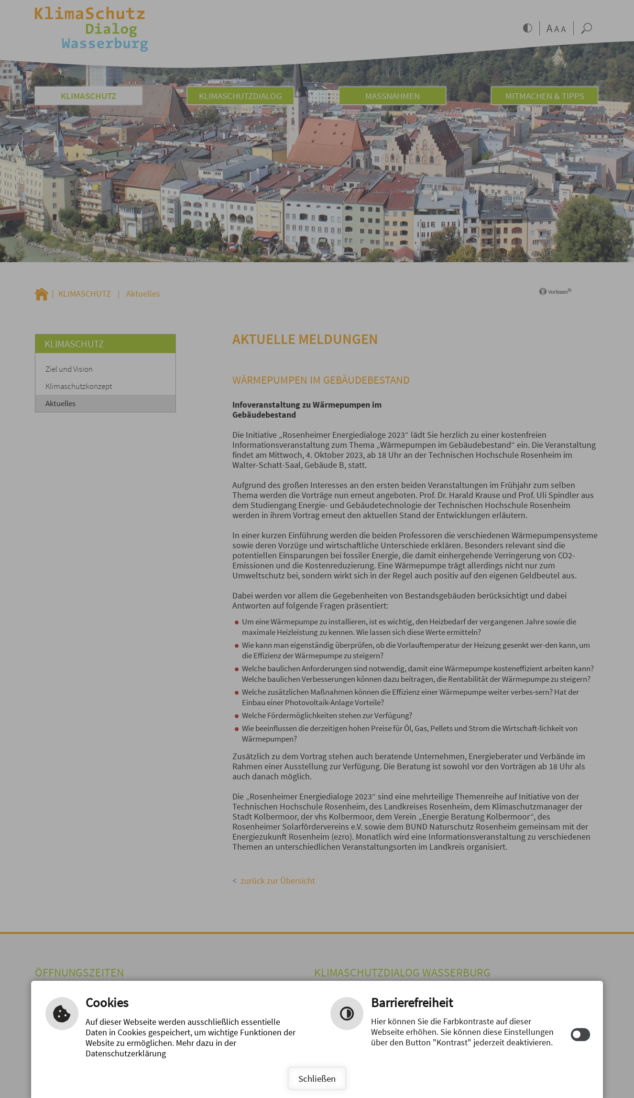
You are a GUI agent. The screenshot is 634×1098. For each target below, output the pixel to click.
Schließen (317, 1078)
